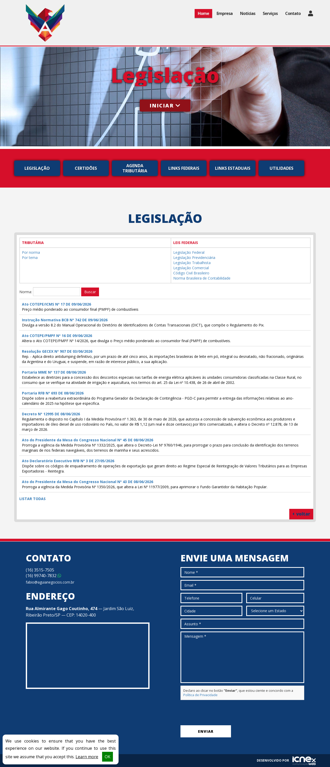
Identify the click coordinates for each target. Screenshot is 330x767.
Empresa (225, 13)
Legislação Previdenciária (194, 257)
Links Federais (183, 168)
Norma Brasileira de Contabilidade (201, 278)
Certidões (86, 168)
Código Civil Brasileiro (191, 273)
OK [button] (107, 757)
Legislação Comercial (191, 267)
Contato (293, 13)
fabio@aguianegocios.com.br (50, 582)
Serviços (270, 13)
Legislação (37, 168)
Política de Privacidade (200, 695)
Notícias (247, 13)
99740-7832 (43, 575)
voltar (301, 514)
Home (203, 13)
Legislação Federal (188, 252)
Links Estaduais (232, 168)
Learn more (87, 757)
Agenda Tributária (134, 168)
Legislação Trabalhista (192, 262)
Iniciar (165, 105)
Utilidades (281, 168)
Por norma (31, 252)
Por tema (30, 257)
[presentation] (219, 713)
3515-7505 (40, 570)
